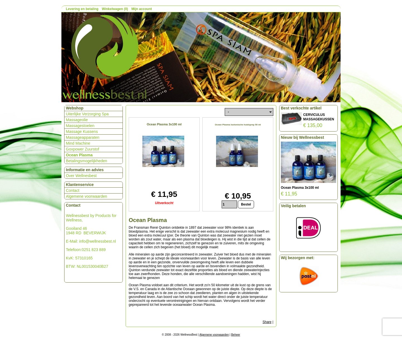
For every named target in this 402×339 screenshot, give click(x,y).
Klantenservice (80, 184)
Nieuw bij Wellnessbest (302, 137)
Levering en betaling (82, 9)
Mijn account (141, 9)
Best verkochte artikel (301, 108)
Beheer (235, 334)
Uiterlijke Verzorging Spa (87, 114)
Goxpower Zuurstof (82, 149)
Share (267, 322)
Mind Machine (78, 143)
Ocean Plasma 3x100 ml (164, 124)
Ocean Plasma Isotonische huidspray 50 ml (238, 124)
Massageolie (77, 120)
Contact (72, 190)
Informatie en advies (85, 170)
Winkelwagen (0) (115, 9)
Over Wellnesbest (81, 175)
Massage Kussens (82, 131)
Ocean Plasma (79, 155)
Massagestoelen (80, 125)
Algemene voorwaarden (86, 196)
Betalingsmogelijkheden (86, 161)
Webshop (74, 108)
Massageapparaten (82, 137)
